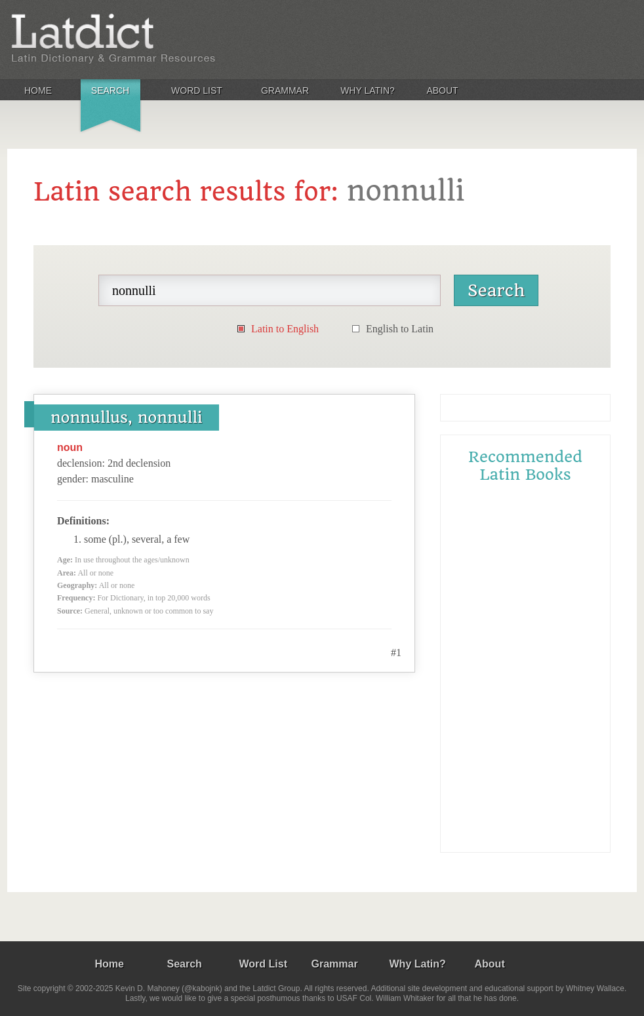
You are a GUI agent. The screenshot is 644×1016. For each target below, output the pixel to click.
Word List (196, 90)
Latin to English (285, 328)
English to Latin (399, 328)
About (442, 90)
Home (38, 90)
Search (110, 90)
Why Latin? (367, 90)
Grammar (285, 90)
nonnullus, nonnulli (126, 417)
